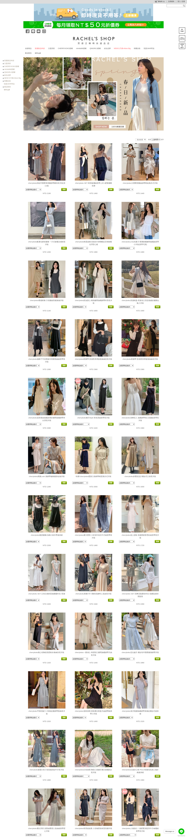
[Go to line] (181, 831)
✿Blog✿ (38, 53)
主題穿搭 (51, 48)
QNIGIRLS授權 (95, 48)
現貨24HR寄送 (149, 48)
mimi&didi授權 (81, 48)
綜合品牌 (107, 48)
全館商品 (28, 48)
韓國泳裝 (137, 48)
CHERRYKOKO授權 (65, 48)
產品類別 (28, 53)
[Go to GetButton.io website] (181, 835)
